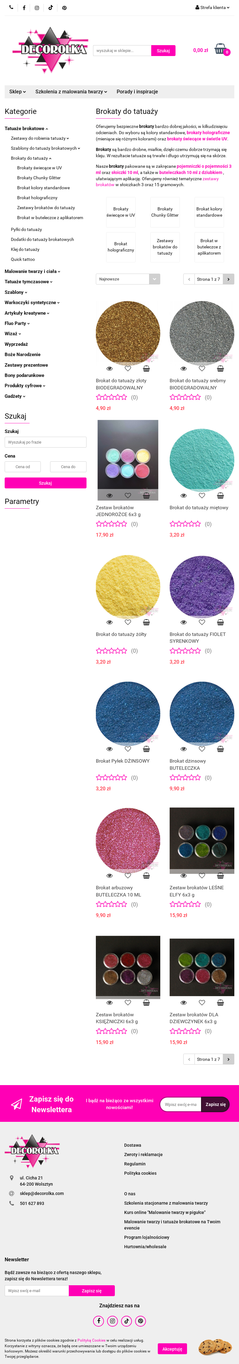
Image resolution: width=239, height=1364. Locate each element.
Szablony (16, 292)
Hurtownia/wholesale (145, 1246)
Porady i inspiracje (137, 92)
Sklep (17, 92)
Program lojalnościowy (146, 1237)
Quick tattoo (23, 259)
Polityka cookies (140, 1173)
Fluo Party (17, 323)
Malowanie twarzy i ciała (32, 271)
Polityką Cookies (91, 1340)
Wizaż (13, 333)
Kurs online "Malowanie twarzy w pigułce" (164, 1212)
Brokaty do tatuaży (31, 158)
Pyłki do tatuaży (26, 229)
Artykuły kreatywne (27, 313)
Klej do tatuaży (25, 249)
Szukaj (45, 483)
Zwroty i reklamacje (143, 1154)
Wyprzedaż (16, 344)
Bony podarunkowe (24, 375)
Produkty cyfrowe (25, 385)
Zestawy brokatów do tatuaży (46, 207)
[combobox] (128, 279)
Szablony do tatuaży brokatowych (45, 148)
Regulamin (135, 1163)
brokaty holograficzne (208, 132)
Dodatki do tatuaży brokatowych (42, 239)
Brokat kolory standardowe (43, 187)
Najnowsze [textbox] (109, 279)
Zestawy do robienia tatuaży (40, 138)
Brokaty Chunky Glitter (39, 177)
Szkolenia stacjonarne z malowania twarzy (166, 1203)
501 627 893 (32, 1203)
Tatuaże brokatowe (26, 128)
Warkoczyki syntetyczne (32, 302)
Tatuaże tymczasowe (29, 282)
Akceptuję (172, 1348)
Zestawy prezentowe (26, 365)
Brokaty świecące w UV (39, 167)
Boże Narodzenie (22, 354)
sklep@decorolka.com (42, 1193)
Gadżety (15, 396)
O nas (129, 1193)
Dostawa (132, 1145)
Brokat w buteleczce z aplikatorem (50, 217)
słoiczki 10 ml (124, 172)
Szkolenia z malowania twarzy (71, 92)
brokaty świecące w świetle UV (197, 138)
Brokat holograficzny (37, 197)
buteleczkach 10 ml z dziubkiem (190, 172)
